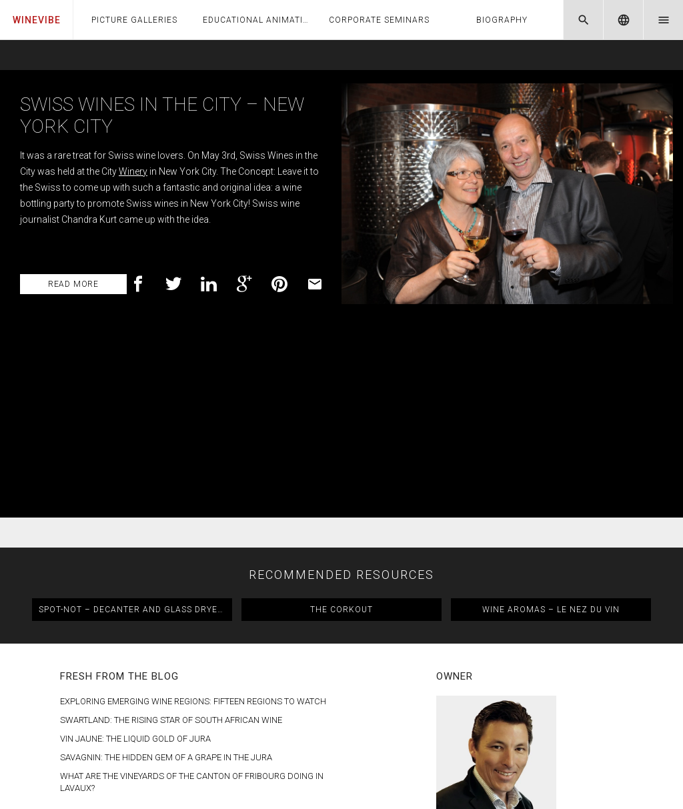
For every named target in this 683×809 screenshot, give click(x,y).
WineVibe (37, 20)
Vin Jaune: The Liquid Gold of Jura (135, 558)
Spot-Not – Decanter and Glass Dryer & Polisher (135, 429)
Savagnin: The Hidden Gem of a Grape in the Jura (166, 577)
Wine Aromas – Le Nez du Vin (551, 429)
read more (73, 284)
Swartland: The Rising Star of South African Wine (171, 539)
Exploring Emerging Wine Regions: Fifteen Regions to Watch (193, 521)
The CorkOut (341, 429)
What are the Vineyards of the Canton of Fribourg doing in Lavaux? (191, 601)
